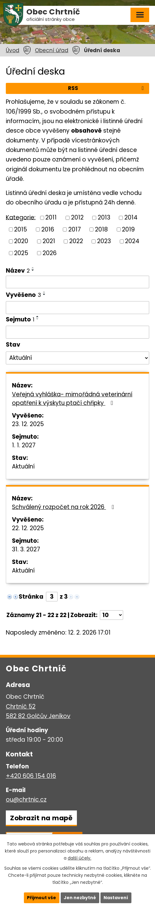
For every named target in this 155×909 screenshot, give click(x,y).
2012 (77, 217)
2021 (49, 241)
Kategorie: (21, 217)
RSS (107, 88)
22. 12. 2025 (28, 528)
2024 (132, 241)
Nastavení (116, 898)
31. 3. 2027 (26, 549)
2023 (104, 241)
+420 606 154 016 (31, 776)
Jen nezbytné (80, 898)
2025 (21, 253)
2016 (47, 229)
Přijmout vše (41, 898)
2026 (50, 253)
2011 (51, 217)
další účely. (79, 858)
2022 (76, 241)
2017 (74, 229)
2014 (131, 217)
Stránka (31, 596)
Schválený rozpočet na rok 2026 (64, 507)
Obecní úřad (51, 50)
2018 (101, 229)
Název (18, 270)
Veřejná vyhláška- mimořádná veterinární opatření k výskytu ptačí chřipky (72, 398)
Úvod (12, 50)
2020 (21, 241)
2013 (104, 217)
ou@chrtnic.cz (26, 799)
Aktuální (23, 466)
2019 (128, 229)
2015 (20, 229)
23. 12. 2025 (28, 424)
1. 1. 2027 (24, 445)
